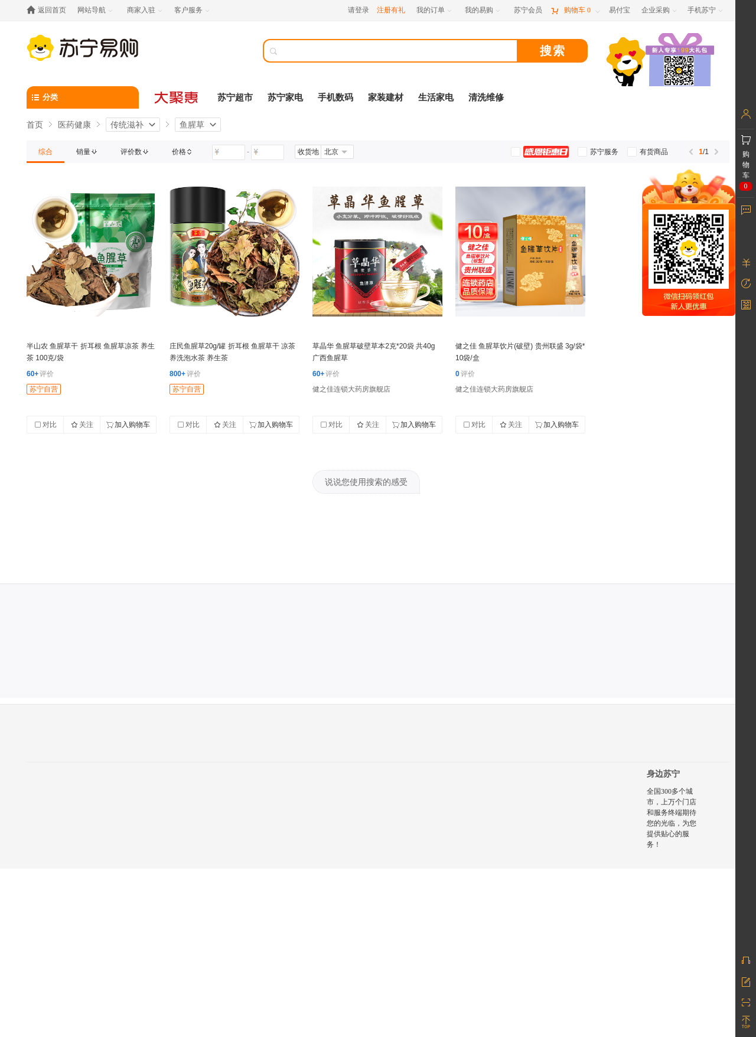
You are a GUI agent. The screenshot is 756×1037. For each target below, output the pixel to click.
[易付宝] (619, 10)
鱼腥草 (192, 124)
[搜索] (399, 50)
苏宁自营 (44, 389)
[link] (45, 152)
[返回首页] (49, 10)
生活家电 (436, 97)
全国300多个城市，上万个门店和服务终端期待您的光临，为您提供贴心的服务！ (671, 818)
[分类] (83, 97)
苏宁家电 (285, 97)
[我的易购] (483, 10)
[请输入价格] (228, 152)
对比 (45, 424)
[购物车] (575, 10)
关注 (82, 424)
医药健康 (74, 124)
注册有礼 (391, 10)
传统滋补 (127, 124)
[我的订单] (435, 10)
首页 (35, 124)
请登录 (358, 10)
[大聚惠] (177, 97)
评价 (40, 374)
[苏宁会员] (528, 10)
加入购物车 (128, 424)
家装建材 (385, 97)
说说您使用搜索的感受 (366, 482)
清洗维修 (486, 97)
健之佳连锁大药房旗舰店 (351, 389)
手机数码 (335, 97)
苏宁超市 (235, 97)
